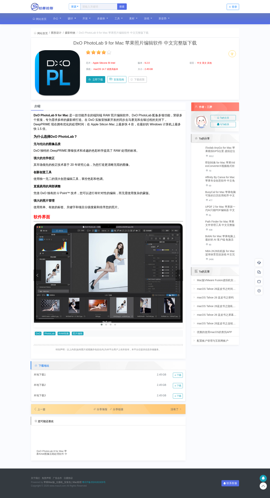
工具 (118, 18)
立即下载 (95, 79)
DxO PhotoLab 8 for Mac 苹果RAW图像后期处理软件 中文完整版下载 (51, 453)
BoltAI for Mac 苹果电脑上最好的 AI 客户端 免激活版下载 (220, 238)
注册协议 (68, 478)
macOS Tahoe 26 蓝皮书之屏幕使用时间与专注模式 (215, 314)
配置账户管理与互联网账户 (210, 340)
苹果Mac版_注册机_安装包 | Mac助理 (63, 482)
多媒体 (101, 18)
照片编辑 (77, 333)
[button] (101, 324)
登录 (233, 6)
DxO (38, 333)
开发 (85, 18)
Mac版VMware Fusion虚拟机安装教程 (215, 280)
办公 (56, 18)
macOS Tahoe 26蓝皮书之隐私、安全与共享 (215, 306)
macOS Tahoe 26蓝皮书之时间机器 (215, 288)
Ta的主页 (223, 118)
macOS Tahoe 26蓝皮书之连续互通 (215, 323)
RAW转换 (63, 333)
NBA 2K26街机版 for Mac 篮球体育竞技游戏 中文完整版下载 (220, 253)
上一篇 (39, 409)
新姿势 (163, 18)
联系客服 (230, 483)
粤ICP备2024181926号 (94, 482)
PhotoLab (49, 333)
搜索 (121, 6)
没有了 (176, 409)
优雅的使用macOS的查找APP (212, 332)
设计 (71, 18)
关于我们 (35, 478)
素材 (132, 18)
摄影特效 (70, 32)
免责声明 (46, 478)
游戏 (147, 18)
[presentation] (37, 275)
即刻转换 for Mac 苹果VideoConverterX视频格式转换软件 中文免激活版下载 (220, 164)
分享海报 (100, 409)
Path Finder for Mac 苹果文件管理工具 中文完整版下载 (220, 223)
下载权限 (137, 79)
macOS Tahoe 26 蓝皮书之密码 (213, 297)
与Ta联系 (223, 124)
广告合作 (57, 478)
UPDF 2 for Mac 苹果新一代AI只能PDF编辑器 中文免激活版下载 (220, 208)
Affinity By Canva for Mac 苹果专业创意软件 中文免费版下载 (220, 179)
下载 (177, 375)
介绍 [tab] (37, 106)
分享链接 (116, 409)
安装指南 (116, 79)
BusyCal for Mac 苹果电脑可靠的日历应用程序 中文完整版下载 (220, 194)
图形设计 (56, 32)
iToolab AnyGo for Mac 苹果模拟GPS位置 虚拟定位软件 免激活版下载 (220, 149)
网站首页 (39, 18)
